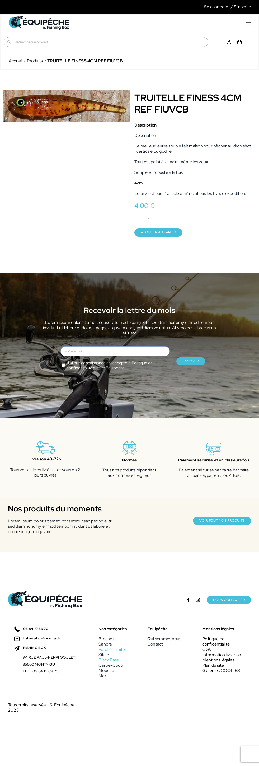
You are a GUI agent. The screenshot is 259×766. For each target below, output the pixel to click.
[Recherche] (9, 42)
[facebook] (188, 600)
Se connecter (217, 7)
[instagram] (198, 600)
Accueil (16, 61)
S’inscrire (242, 7)
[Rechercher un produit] (106, 42)
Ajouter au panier (158, 232)
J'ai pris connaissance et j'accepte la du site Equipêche (110, 366)
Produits (35, 61)
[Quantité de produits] (149, 219)
